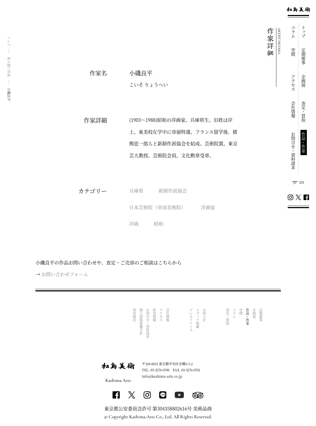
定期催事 (304, 56)
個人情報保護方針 (141, 321)
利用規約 (134, 314)
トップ (304, 32)
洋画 (134, 223)
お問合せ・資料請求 (293, 151)
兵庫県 (136, 190)
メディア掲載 (197, 318)
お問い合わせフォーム (64, 274)
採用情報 (154, 314)
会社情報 (293, 109)
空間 (293, 52)
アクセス (293, 83)
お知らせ (204, 314)
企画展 (304, 81)
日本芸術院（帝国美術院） (157, 207)
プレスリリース (191, 319)
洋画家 (208, 207)
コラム (293, 32)
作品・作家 (304, 142)
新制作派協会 (173, 190)
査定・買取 (304, 111)
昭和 (158, 223)
